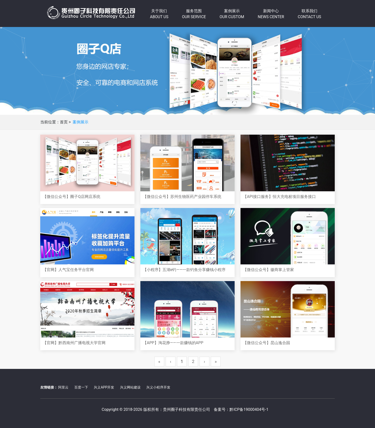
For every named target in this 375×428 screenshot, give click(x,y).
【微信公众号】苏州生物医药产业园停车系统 (182, 196)
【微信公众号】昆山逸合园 (266, 342)
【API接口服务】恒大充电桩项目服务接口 (279, 196)
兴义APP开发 (104, 387)
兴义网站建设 (130, 387)
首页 (64, 122)
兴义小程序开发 (158, 387)
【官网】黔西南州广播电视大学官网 (74, 342)
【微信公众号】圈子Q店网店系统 (71, 196)
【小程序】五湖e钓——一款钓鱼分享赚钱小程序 (184, 269)
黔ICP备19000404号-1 (248, 409)
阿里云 (63, 387)
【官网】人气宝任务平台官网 (68, 269)
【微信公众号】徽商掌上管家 (268, 269)
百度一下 (81, 387)
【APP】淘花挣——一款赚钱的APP (173, 342)
